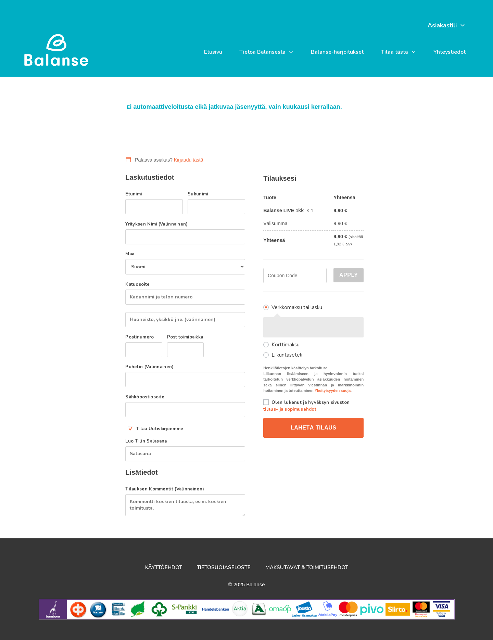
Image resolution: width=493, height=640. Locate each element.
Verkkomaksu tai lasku (296, 307)
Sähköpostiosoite (146, 397)
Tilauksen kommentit (164, 489)
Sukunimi (200, 194)
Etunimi (135, 194)
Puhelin (149, 367)
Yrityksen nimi (156, 224)
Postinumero (141, 337)
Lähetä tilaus (314, 428)
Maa (131, 254)
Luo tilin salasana (147, 441)
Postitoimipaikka (185, 337)
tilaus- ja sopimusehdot (289, 409)
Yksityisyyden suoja (333, 390)
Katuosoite (139, 284)
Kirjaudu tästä (188, 160)
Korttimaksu (285, 344)
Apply (348, 275)
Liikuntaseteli (286, 354)
